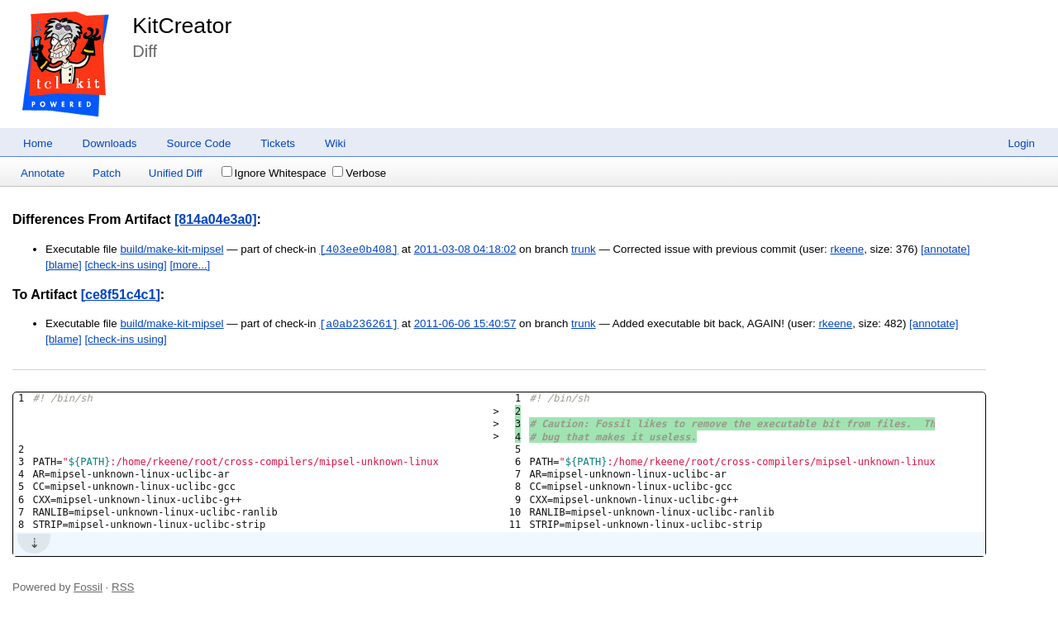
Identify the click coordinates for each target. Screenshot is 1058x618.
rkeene (847, 250)
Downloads (110, 143)
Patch (107, 173)
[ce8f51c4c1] (120, 295)
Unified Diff (176, 173)
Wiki (335, 143)
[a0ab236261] (358, 323)
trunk (583, 250)
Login (1021, 143)
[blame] (63, 265)
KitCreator (181, 25)
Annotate (42, 173)
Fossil (88, 587)
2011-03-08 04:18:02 (465, 250)
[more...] (189, 265)
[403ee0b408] (358, 249)
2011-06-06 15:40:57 (465, 324)
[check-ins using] (125, 265)
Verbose (359, 173)
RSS (123, 587)
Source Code (199, 143)
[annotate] (945, 250)
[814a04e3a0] (215, 219)
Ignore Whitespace (274, 173)
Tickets (277, 143)
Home (38, 143)
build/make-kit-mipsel (171, 250)
